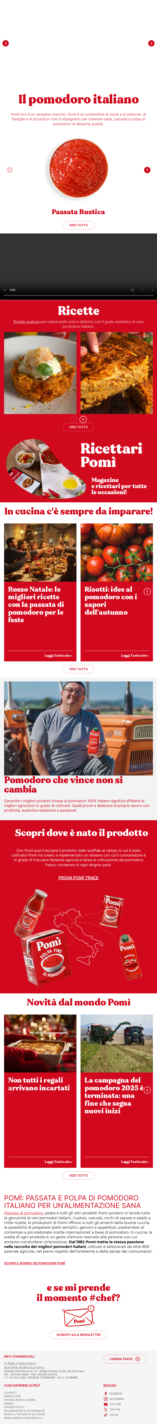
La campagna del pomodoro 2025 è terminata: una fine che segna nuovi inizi (114, 1096)
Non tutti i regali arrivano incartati (39, 1084)
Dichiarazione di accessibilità (24, 1410)
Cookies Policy (14, 1407)
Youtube (112, 1404)
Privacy (9, 1403)
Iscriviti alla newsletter (79, 1335)
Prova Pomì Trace (78, 877)
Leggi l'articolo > (58, 655)
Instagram (113, 1399)
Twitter (111, 1409)
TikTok (110, 1415)
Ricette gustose (26, 322)
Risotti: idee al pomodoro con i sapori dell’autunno (111, 601)
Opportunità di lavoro (19, 1399)
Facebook (112, 1394)
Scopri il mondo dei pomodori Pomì (34, 1263)
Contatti (10, 1392)
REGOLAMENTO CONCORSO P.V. (23, 1417)
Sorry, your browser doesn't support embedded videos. (78, 266)
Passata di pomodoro (23, 1213)
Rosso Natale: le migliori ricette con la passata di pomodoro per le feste (36, 605)
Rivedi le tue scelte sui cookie (24, 1414)
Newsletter (12, 1396)
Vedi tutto (78, 225)
